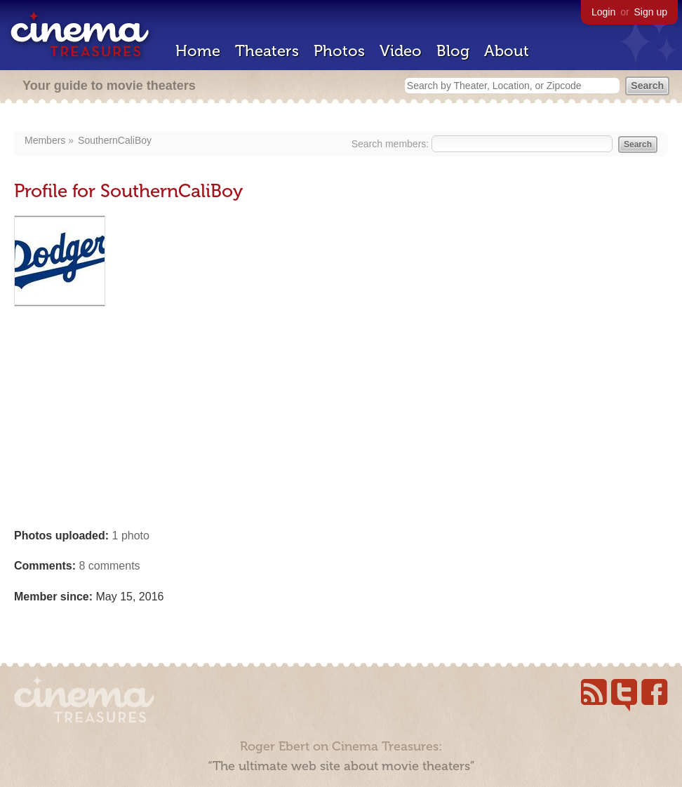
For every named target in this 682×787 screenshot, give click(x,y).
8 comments (109, 566)
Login (603, 12)
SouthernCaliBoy (115, 140)
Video (401, 50)
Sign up (650, 12)
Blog (452, 50)
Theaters (267, 50)
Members (45, 140)
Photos (339, 50)
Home (197, 50)
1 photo (130, 536)
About (506, 50)
